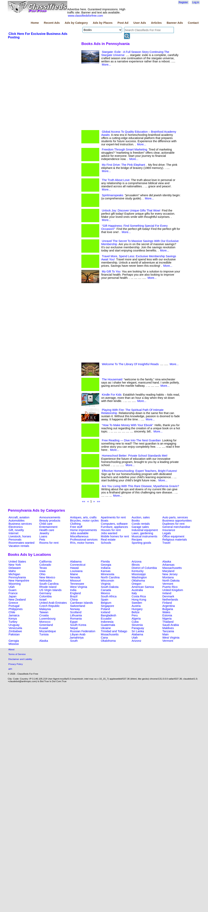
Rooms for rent (49, 542)
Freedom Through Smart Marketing (124, 149)
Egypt (73, 621)
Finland (167, 602)
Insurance (168, 530)
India (73, 590)
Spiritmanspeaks (112, 195)
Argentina (168, 605)
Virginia (106, 583)
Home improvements (83, 530)
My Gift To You (111, 271)
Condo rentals (141, 523)
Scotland (75, 612)
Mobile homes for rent (115, 536)
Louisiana (76, 571)
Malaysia (45, 609)
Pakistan (14, 634)
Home (35, 22)
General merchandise (176, 526)
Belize (136, 612)
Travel (166, 542)
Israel (42, 599)
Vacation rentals (19, 545)
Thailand (167, 621)
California (45, 561)
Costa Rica (139, 596)
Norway (75, 609)
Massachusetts (172, 567)
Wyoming (15, 583)
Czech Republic (49, 605)
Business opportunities (177, 520)
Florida (105, 561)
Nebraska (45, 580)
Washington (139, 577)
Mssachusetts (110, 634)
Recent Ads (52, 22)
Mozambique (47, 631)
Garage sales (140, 526)
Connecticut (77, 564)
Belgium (106, 602)
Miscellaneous (79, 536)
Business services (20, 523)
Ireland (166, 593)
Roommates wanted (21, 542)
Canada (106, 590)
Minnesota (107, 574)
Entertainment (48, 526)
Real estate (108, 539)
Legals (166, 533)
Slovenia (137, 624)
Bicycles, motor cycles (84, 520)
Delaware (15, 567)
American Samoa (143, 586)
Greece (13, 602)
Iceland (105, 612)
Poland (105, 609)
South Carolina (49, 583)
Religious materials (174, 539)
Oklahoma (138, 580)
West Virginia (78, 586)
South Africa (109, 596)
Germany (45, 593)
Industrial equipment (145, 530)
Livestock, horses (20, 536)
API (10, 669)
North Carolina (110, 577)
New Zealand (17, 599)
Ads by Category (76, 22)
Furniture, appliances (114, 526)
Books (136, 520)
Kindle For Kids (111, 394)
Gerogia (14, 640)
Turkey (13, 621)
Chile (12, 612)
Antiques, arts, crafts (83, 517)
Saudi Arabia (170, 624)
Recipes (137, 539)
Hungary (137, 609)
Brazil (73, 596)
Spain (104, 599)
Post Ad (122, 22)
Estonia (167, 615)
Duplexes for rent (173, 523)
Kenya (13, 618)
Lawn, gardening (142, 533)
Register (183, 2)
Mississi (14, 643)
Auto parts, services (175, 517)
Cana (104, 637)
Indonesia (107, 621)
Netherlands (170, 599)
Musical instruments (144, 536)
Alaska (166, 561)
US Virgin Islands (50, 590)
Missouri (75, 580)
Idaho (12, 571)
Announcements (49, 517)
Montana (168, 577)
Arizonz (136, 640)
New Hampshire (19, 580)
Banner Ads (175, 22)
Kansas (106, 571)
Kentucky (137, 571)
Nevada (75, 577)
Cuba (135, 621)
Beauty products (49, 520)
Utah (12, 586)
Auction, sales (141, 517)
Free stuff (76, 526)
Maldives (168, 628)
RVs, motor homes (82, 542)
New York (15, 564)
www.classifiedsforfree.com (85, 15)
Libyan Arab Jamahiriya (77, 636)
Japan (12, 596)
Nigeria (166, 618)
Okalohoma (108, 640)
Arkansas (168, 564)
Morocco (44, 621)
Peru (135, 615)
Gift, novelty (16, 530)
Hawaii (74, 567)
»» (98, 501)
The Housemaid (112, 379)
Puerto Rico (170, 586)
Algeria (136, 618)
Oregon (136, 583)
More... (106, 64)
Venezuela (15, 628)
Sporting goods (141, 542)
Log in (195, 2)
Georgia (106, 564)
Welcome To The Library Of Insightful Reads (130, 364)
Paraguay (138, 628)
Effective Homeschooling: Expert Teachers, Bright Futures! (139, 470)
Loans (43, 536)
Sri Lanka (138, 631)
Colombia (45, 596)
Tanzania (168, 631)
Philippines (16, 609)
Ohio (42, 574)
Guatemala (108, 624)
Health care (46, 530)
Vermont (167, 583)
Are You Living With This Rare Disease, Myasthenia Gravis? (140, 486)
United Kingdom (172, 590)
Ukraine (106, 628)
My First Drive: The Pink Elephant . (124, 164)
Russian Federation (82, 631)
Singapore (107, 605)
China (74, 599)
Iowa (42, 571)
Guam (12, 590)
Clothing (75, 523)
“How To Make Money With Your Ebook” (127, 425)
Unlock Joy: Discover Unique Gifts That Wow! (131, 210)
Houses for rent (111, 530)
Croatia (44, 615)
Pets (42, 539)
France (13, 593)
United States (17, 561)
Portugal (14, 605)
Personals (15, 539)
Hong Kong (139, 599)
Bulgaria (167, 609)
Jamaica (14, 615)
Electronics (16, 526)
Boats (104, 520)
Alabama (76, 561)
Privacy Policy (15, 664)
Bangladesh (108, 615)
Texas (43, 567)
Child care (45, 523)
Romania (76, 618)
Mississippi (139, 574)
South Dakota (109, 586)
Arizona (137, 561)
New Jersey (170, 574)
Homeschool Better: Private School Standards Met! (135, 455)
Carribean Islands (81, 602)
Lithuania (76, 615)
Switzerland (77, 605)
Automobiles (17, 520)
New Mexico (47, 577)
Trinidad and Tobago (114, 631)
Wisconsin (107, 580)
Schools (106, 542)
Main (165, 634)
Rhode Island (47, 586)
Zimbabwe (15, 631)
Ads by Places (103, 22)
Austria (136, 605)
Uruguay (14, 624)
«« (83, 501)
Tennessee (77, 583)
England (75, 593)
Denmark (168, 596)
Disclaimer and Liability (20, 659)
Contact (193, 22)
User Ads (139, 22)
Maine (74, 574)
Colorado (45, 564)
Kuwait (43, 628)
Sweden (137, 602)
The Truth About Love (116, 180)
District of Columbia (144, 567)
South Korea (78, 624)
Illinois (136, 564)
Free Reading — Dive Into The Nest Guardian (131, 440)
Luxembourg (47, 618)
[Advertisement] (43, 158)
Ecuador (106, 618)
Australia (137, 590)
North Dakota (170, 580)
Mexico (105, 593)
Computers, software (114, 523)
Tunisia (44, 634)
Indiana (105, 567)
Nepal (74, 628)
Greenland (46, 624)
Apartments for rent (113, 517)
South (74, 640)
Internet (13, 533)
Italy (134, 593)
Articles (156, 22)
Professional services (83, 539)
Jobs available (79, 533)
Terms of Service (17, 654)
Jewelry (44, 533)
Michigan (14, 574)
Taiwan (43, 612)
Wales (166, 612)
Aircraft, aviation (19, 517)
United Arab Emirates (53, 602)
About (11, 649)
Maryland (168, 571)
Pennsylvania (17, 577)
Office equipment (173, 536)
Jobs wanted (109, 533)
